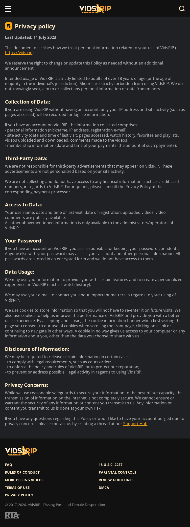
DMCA (104, 487)
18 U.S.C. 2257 (110, 464)
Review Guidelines (116, 480)
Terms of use (17, 487)
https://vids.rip (18, 52)
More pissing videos (24, 480)
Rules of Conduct (22, 472)
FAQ (8, 464)
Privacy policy (19, 495)
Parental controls (117, 472)
